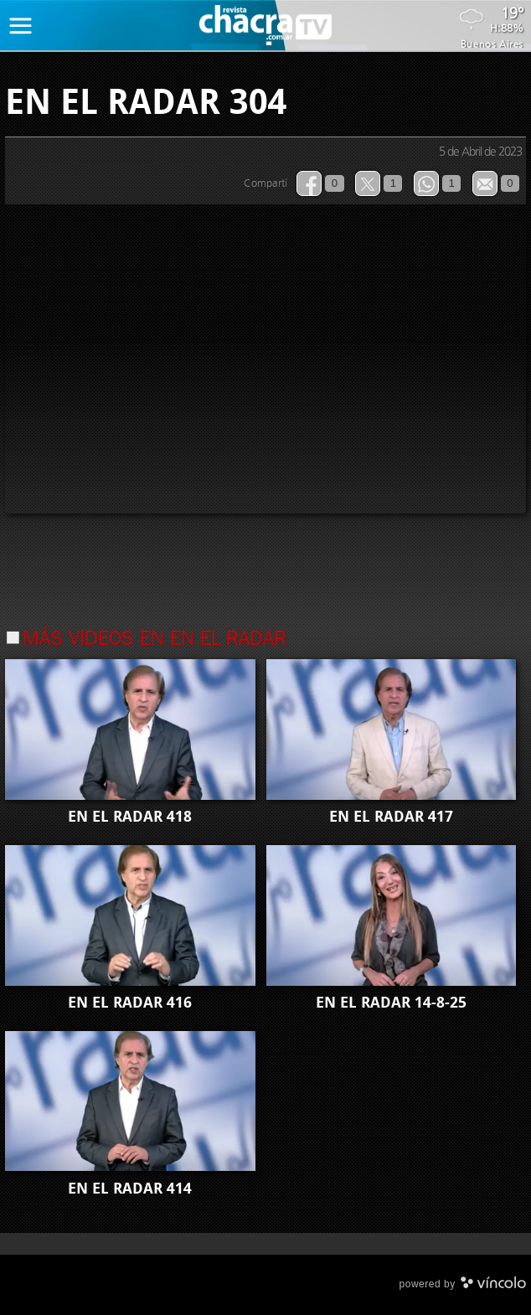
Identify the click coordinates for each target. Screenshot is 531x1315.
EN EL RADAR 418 (130, 816)
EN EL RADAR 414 (130, 1188)
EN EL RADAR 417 (391, 816)
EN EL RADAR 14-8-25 (391, 1002)
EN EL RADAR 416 (130, 1002)
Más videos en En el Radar (154, 640)
